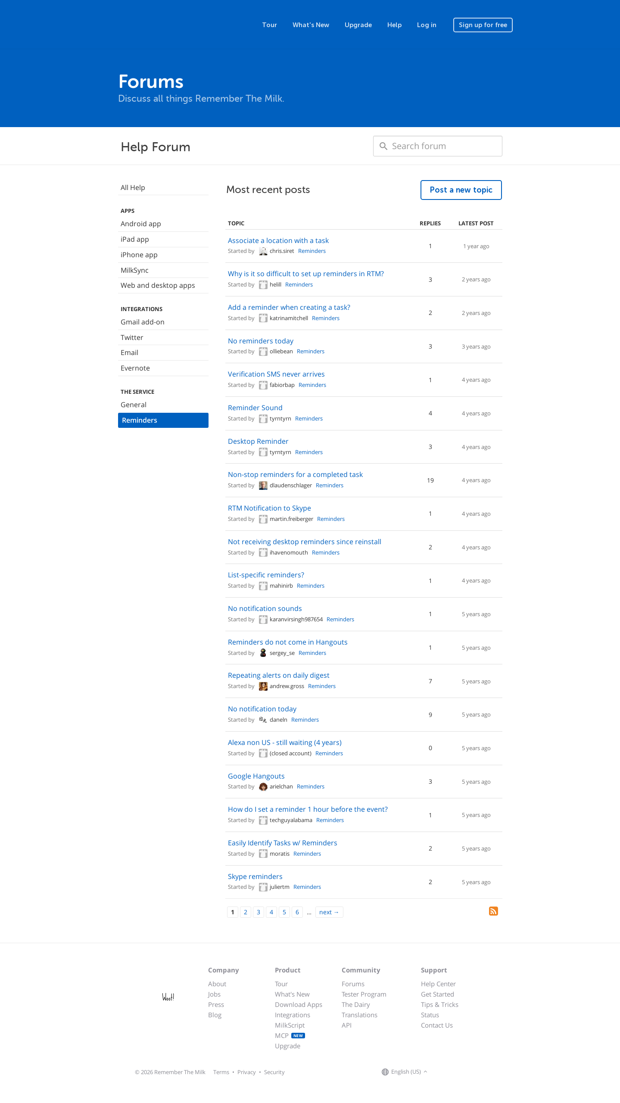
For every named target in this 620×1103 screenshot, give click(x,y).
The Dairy (356, 1004)
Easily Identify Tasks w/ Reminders (282, 843)
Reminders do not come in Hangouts (288, 642)
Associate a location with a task (278, 240)
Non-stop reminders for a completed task (295, 474)
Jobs (214, 994)
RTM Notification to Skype (269, 508)
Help (394, 25)
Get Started (437, 994)
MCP (290, 1035)
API (347, 1025)
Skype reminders (255, 876)
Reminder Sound (255, 407)
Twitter (132, 337)
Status (430, 1014)
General (133, 404)
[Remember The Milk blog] (465, 1072)
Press (216, 1004)
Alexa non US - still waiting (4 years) (285, 742)
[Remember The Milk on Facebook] (442, 1072)
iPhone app (139, 254)
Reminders (139, 420)
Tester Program (364, 994)
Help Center (438, 983)
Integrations (292, 1014)
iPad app (135, 239)
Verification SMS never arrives (276, 374)
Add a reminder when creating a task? (289, 307)
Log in (426, 25)
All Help (133, 187)
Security (274, 1072)
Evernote (135, 368)
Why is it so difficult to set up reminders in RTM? (306, 273)
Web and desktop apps (158, 285)
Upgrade (358, 25)
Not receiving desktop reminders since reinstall (304, 541)
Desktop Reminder (258, 441)
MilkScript (290, 1025)
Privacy (246, 1072)
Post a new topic (461, 190)
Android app (141, 223)
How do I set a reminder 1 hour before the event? (308, 809)
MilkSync (135, 270)
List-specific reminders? (266, 575)
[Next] (329, 912)
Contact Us (437, 1025)
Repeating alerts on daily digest (279, 675)
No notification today (262, 709)
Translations (359, 1014)
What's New (311, 25)
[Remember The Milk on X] (454, 1072)
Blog (214, 1014)
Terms (221, 1072)
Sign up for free (483, 25)
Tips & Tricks (439, 1004)
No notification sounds (265, 608)
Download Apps (298, 1004)
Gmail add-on (143, 322)
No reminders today (260, 341)
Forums (353, 983)
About (217, 983)
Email (129, 352)
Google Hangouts (256, 776)
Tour (269, 25)
